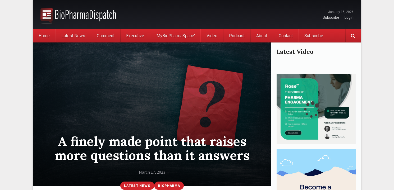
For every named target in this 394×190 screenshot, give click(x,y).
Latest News (73, 35)
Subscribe (331, 17)
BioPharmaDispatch (78, 14)
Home (44, 35)
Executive (135, 35)
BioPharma (169, 185)
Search (353, 35)
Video (212, 35)
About (261, 35)
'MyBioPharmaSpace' (175, 35)
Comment (105, 35)
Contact (286, 35)
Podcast (237, 35)
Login (349, 17)
